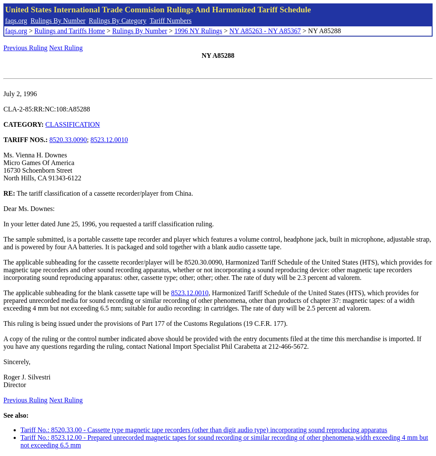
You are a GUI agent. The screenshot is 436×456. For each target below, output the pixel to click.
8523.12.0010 (109, 139)
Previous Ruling (25, 47)
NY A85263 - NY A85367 (265, 30)
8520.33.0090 (68, 139)
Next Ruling (66, 47)
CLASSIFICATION (73, 124)
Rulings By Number (58, 20)
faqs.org (16, 20)
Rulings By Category (117, 20)
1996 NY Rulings (198, 30)
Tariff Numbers (170, 20)
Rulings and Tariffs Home (69, 30)
